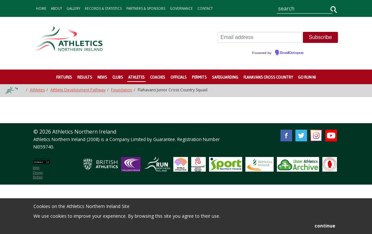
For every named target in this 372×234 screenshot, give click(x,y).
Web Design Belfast (38, 172)
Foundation (121, 90)
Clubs (117, 77)
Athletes (136, 77)
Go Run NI (307, 77)
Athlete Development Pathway (77, 90)
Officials (178, 77)
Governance (181, 8)
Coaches (157, 77)
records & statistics (103, 8)
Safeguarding (225, 77)
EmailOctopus (292, 53)
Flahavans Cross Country (268, 77)
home (41, 8)
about (56, 8)
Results (84, 77)
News (102, 77)
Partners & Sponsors (145, 8)
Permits (199, 77)
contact (205, 8)
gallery (73, 8)
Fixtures (64, 77)
